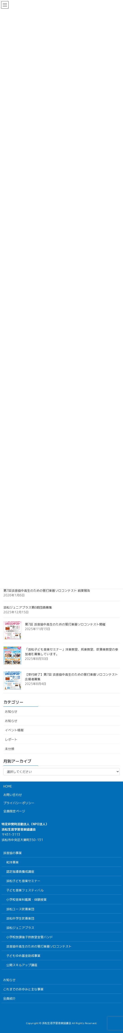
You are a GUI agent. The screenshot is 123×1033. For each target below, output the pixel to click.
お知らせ (11, 711)
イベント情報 (14, 730)
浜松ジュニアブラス (20, 928)
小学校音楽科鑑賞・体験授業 (26, 899)
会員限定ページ (14, 811)
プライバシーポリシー (18, 803)
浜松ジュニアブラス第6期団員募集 (27, 607)
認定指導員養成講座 (20, 871)
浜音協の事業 (12, 853)
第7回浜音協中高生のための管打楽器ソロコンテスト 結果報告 (46, 590)
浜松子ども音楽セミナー (23, 881)
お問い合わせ (12, 795)
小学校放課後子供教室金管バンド (29, 937)
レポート (11, 739)
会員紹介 (9, 998)
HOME (7, 786)
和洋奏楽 (12, 862)
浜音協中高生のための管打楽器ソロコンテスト (38, 946)
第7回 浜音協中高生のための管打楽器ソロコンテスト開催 (65, 624)
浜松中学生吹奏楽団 (20, 918)
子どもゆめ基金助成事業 (23, 956)
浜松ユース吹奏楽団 (20, 909)
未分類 (9, 749)
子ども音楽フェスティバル (25, 890)
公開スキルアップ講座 (21, 965)
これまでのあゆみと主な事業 (23, 989)
